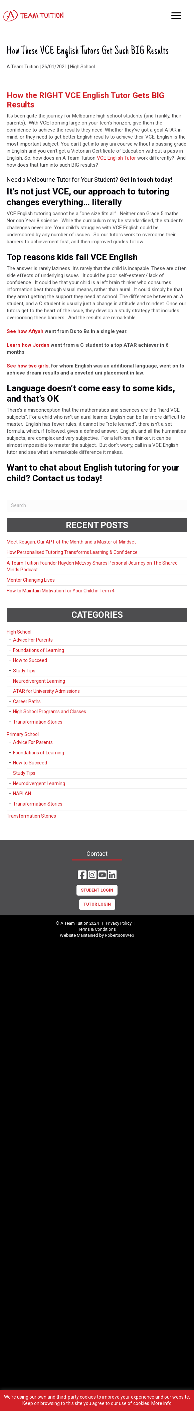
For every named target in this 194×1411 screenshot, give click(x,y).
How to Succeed (30, 660)
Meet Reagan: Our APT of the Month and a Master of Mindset (71, 542)
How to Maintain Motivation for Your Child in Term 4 (61, 590)
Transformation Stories (37, 722)
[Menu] (176, 15)
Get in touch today (145, 179)
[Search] (97, 505)
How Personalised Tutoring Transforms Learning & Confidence (72, 552)
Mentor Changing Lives (31, 580)
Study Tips (24, 670)
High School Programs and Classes (49, 711)
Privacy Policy (119, 923)
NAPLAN (22, 793)
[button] (82, 875)
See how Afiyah (25, 331)
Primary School (23, 734)
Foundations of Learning (38, 650)
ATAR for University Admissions (46, 691)
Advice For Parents (33, 640)
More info (161, 1403)
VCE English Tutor (115, 158)
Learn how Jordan (28, 345)
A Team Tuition (23, 66)
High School (82, 66)
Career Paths (27, 701)
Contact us (53, 478)
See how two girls (27, 366)
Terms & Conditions (97, 929)
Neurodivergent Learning (39, 681)
